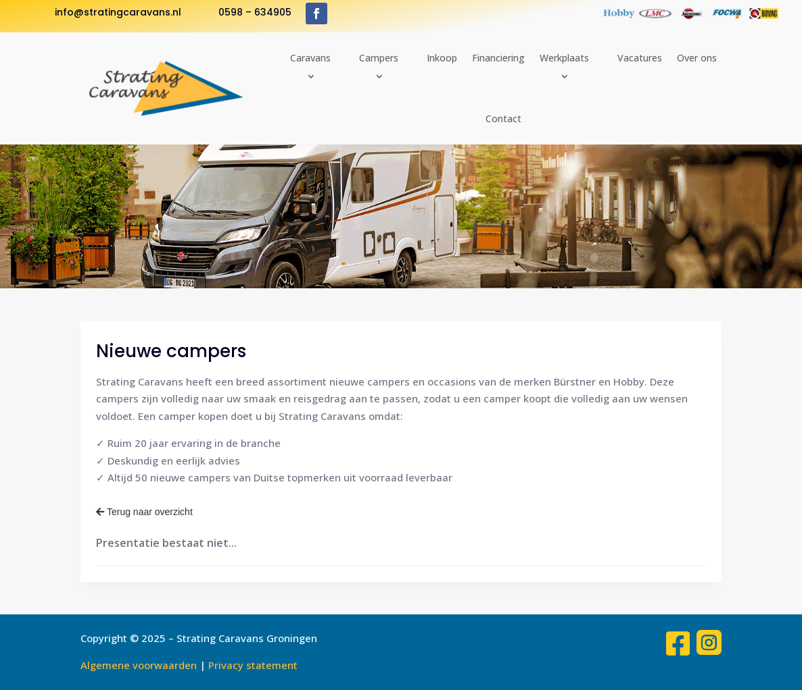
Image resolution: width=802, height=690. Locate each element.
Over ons (697, 57)
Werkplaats (564, 57)
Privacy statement (253, 665)
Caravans (310, 57)
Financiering (498, 57)
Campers (378, 57)
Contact (503, 118)
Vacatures (639, 57)
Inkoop (442, 57)
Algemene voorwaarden (138, 665)
